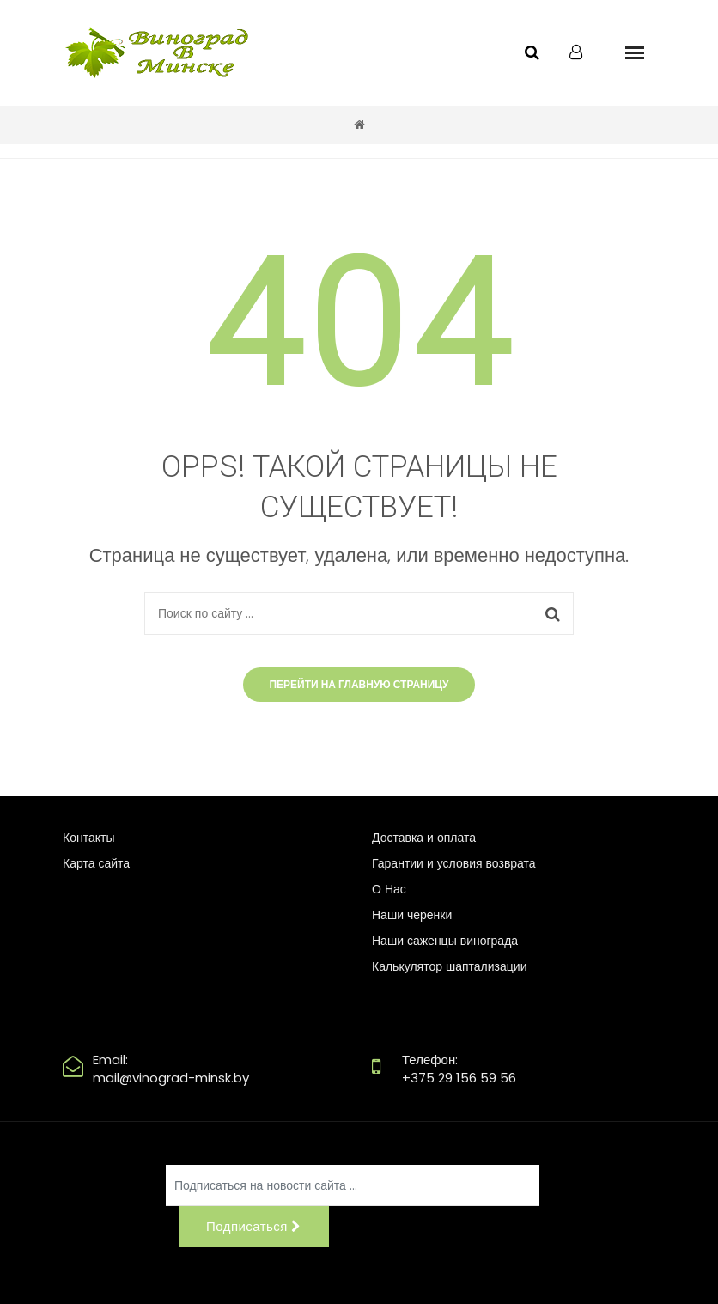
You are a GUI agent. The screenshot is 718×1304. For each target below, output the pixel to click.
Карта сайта (96, 863)
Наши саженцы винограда (445, 941)
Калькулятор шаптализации (449, 966)
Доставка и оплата (424, 837)
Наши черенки (412, 915)
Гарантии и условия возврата (454, 863)
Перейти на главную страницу (358, 684)
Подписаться (253, 1226)
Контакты (88, 837)
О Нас (389, 889)
